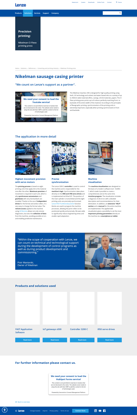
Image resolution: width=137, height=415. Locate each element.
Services (37, 13)
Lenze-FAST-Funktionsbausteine (63, 204)
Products (18, 13)
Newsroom (75, 2)
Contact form (80, 411)
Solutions (28, 13)
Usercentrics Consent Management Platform (45, 115)
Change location (35, 411)
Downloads (91, 2)
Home (17, 68)
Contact (109, 2)
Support (46, 13)
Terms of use (65, 411)
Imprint (45, 411)
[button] (4, 410)
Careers (83, 2)
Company (55, 13)
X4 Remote (23, 211)
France (119, 2)
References (32, 68)
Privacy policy (54, 411)
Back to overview (24, 402)
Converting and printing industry (48, 68)
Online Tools (100, 2)
